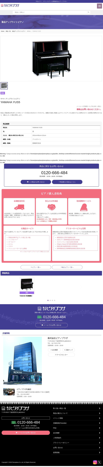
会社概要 (56, 433)
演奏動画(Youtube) (60, 423)
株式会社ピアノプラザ (51, 308)
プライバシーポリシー (61, 443)
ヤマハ (29, 31)
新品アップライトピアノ (19, 31)
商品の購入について (60, 413)
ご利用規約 (57, 438)
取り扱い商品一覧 (59, 408)
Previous (17, 287)
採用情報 (56, 453)
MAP (47, 392)
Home (2, 31)
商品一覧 (8, 31)
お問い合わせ (58, 448)
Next (86, 287)
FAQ (54, 428)
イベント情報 (58, 418)
